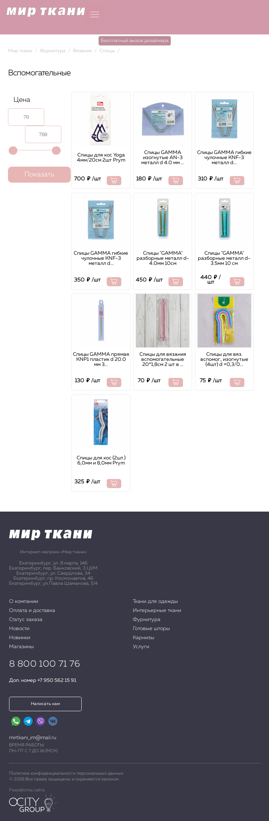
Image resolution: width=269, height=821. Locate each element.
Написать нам (45, 704)
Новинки (19, 637)
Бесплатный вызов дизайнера (134, 40)
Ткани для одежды (155, 601)
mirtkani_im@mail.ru (32, 737)
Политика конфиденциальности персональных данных (66, 773)
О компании (23, 601)
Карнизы (143, 637)
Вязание (82, 51)
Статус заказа (25, 619)
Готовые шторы (151, 628)
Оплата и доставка (32, 610)
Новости (19, 628)
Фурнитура (52, 51)
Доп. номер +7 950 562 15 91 (42, 680)
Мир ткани (20, 51)
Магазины (21, 646)
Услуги (141, 646)
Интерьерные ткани (157, 610)
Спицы (107, 51)
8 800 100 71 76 (44, 664)
